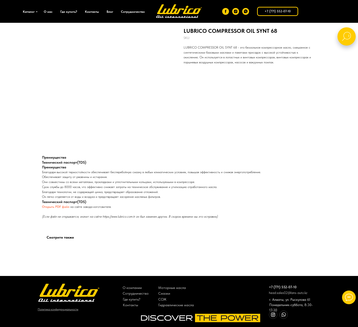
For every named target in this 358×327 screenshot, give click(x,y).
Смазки (164, 293)
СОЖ (162, 299)
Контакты (92, 11)
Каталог (29, 11)
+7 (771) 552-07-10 (283, 287)
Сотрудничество (133, 11)
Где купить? (68, 11)
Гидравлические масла (176, 305)
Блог (110, 11)
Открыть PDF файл (55, 207)
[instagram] (235, 11)
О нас (48, 11)
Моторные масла (172, 288)
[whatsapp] (245, 11)
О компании (132, 288)
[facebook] (225, 11)
